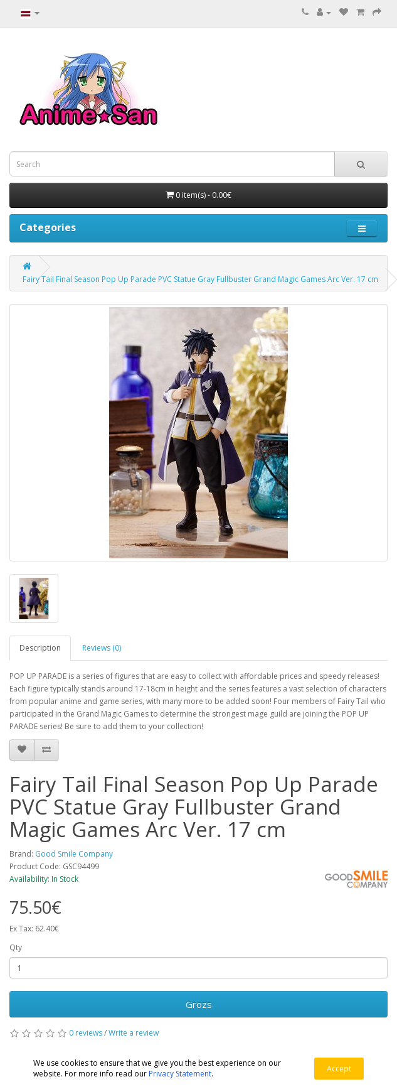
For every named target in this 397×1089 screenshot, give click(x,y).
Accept (339, 1068)
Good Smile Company (74, 853)
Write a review (134, 1032)
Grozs (199, 1004)
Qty (15, 947)
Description (40, 647)
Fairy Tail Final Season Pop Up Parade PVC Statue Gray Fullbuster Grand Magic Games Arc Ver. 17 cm (200, 279)
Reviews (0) (101, 647)
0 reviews (85, 1032)
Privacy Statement (180, 1073)
